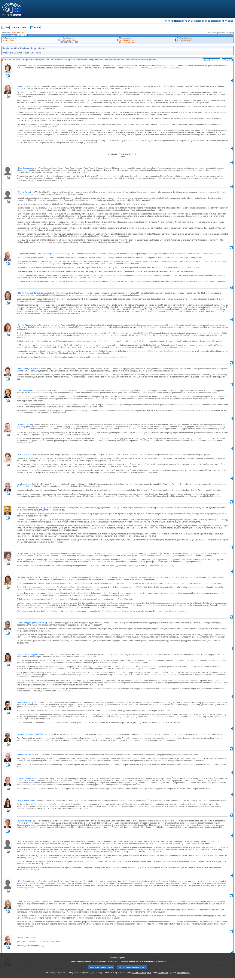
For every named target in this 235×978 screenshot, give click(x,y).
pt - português (217, 21)
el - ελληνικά (183, 21)
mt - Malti (209, 21)
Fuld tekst (37, 27)
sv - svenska (232, 21)
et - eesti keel (180, 21)
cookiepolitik (163, 973)
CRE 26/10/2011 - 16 (69, 42)
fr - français (189, 21)
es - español (169, 21)
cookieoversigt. (183, 973)
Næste (24, 27)
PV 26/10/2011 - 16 (68, 40)
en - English (186, 21)
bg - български (166, 21)
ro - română (220, 21)
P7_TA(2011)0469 (184, 40)
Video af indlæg (213, 60)
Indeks (7, 27)
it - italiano (197, 21)
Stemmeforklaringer (127, 42)
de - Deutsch (177, 21)
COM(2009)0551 (131, 68)
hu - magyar (206, 21)
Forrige (16, 27)
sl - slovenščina (226, 21)
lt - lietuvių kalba (203, 21)
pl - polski (214, 21)
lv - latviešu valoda (200, 21)
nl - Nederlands (212, 21)
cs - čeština (172, 21)
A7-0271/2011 (8, 40)
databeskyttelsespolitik (141, 973)
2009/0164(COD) (17, 32)
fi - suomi (229, 21)
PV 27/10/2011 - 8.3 (126, 40)
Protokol (228, 60)
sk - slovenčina (223, 21)
